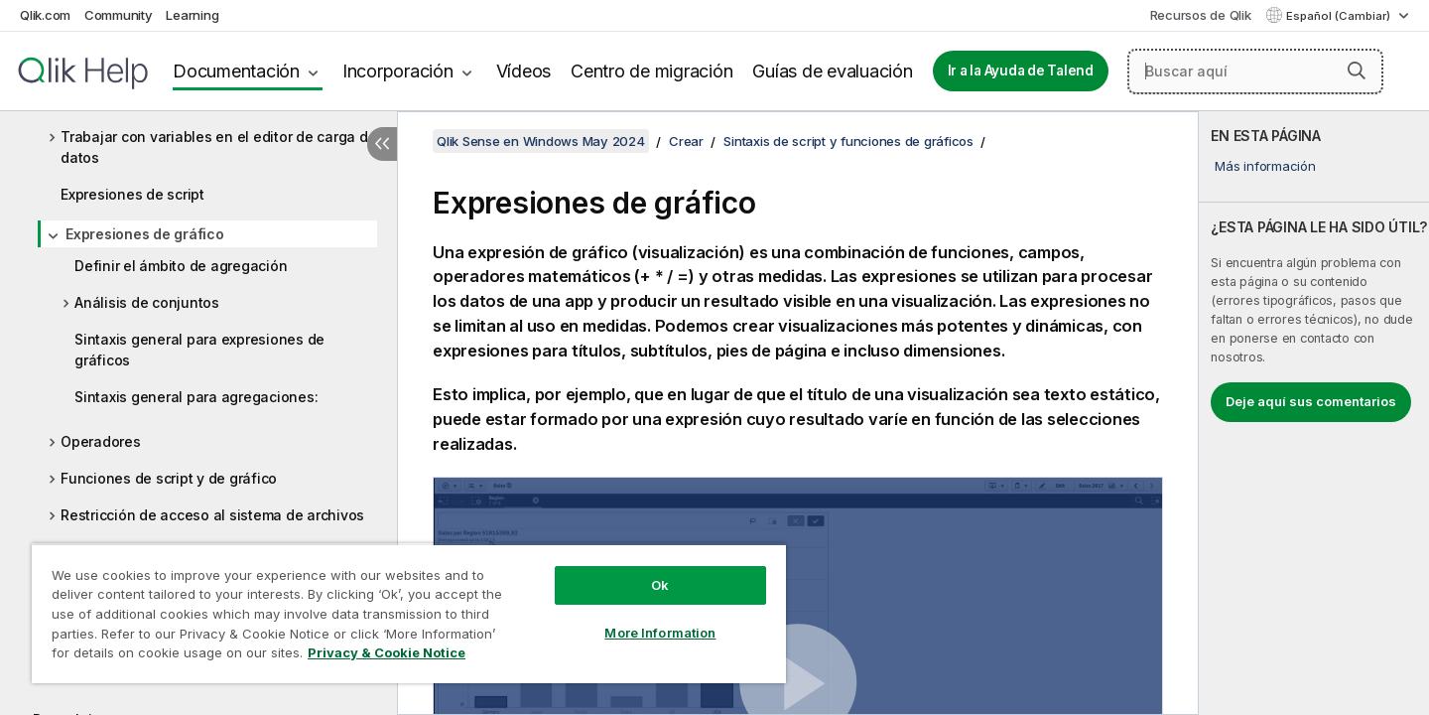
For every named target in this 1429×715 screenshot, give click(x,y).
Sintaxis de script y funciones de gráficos (848, 141)
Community (118, 15)
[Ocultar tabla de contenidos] (382, 144)
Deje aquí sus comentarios (1311, 401)
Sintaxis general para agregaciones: (196, 396)
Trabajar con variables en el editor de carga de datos (218, 147)
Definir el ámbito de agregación (180, 265)
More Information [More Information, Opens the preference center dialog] (659, 633)
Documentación (236, 71)
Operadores (101, 441)
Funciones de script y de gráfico (169, 478)
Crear (686, 141)
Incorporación (398, 71)
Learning (192, 15)
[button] (1356, 70)
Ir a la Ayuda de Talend (1021, 70)
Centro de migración (651, 71)
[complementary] (1314, 413)
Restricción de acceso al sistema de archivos (212, 514)
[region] (409, 613)
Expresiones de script (132, 194)
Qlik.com (45, 15)
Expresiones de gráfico (144, 233)
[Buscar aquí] (1255, 71)
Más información (1265, 166)
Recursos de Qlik (1200, 15)
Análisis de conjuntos (146, 302)
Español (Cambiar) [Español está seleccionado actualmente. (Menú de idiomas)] (1339, 16)
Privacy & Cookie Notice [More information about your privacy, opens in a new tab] (386, 652)
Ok (660, 585)
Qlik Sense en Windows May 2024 (541, 141)
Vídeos (524, 71)
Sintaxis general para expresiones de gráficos (199, 349)
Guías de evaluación (832, 71)
